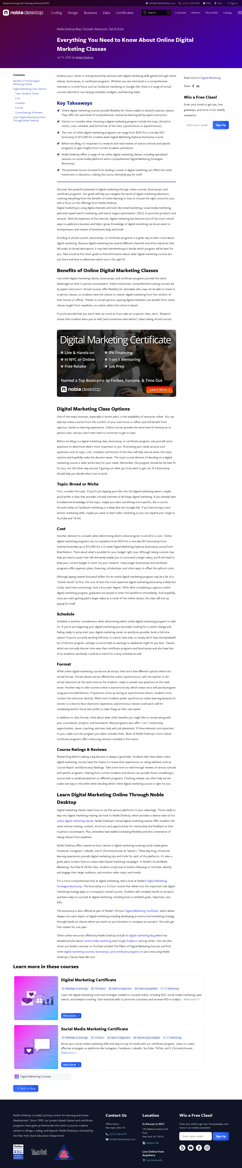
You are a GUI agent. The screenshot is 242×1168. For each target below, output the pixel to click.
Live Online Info (152, 1160)
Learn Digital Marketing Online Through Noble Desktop (29, 118)
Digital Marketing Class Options (30, 89)
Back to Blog (25, 1088)
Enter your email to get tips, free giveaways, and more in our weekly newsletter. (204, 109)
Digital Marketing (211, 78)
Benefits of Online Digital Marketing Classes (26, 82)
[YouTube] (191, 1148)
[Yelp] (182, 1148)
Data (106, 12)
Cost (17, 98)
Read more (192, 999)
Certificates (125, 12)
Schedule (20, 103)
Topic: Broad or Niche (26, 93)
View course (71, 1015)
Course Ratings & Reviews (29, 112)
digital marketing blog (142, 935)
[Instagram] (207, 1148)
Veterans (195, 12)
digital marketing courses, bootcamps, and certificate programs (102, 951)
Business (90, 12)
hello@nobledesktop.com (121, 1139)
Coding (56, 12)
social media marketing (97, 941)
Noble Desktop (84, 57)
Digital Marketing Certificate (141, 911)
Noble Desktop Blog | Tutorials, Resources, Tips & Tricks (90, 29)
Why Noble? (211, 12)
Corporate (180, 12)
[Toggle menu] (240, 13)
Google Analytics (127, 941)
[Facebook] (199, 1148)
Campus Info (150, 1143)
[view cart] (219, 3)
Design (73, 12)
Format (19, 107)
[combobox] (156, 13)
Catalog (227, 12)
